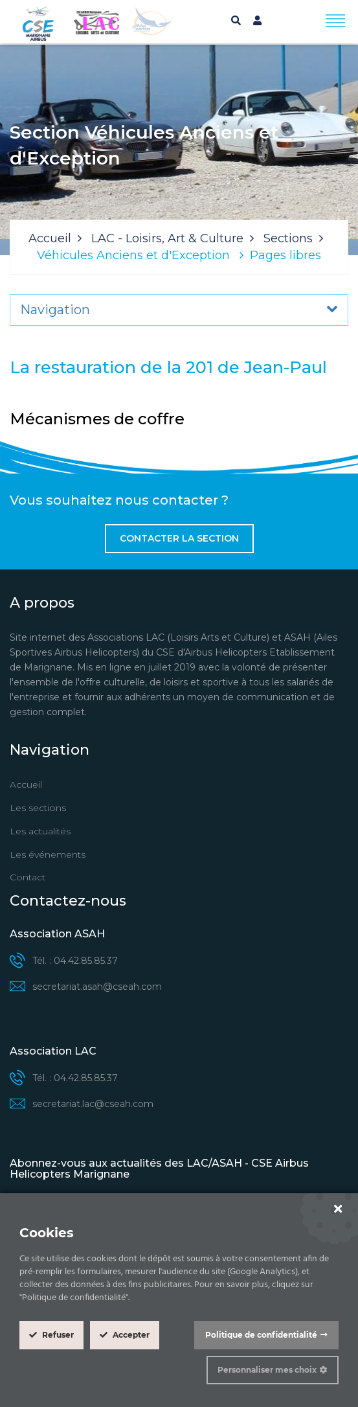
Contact (27, 877)
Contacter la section (179, 538)
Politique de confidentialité (261, 1335)
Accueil (49, 238)
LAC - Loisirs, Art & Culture (167, 238)
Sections (288, 238)
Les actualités (40, 831)
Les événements (47, 854)
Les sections (38, 808)
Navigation (55, 309)
